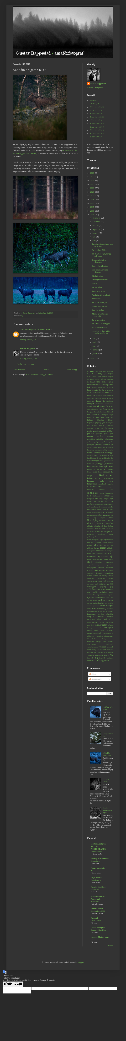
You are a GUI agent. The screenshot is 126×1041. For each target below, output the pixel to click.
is (93, 463)
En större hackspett (99, 302)
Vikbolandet (101, 649)
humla (96, 455)
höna (101, 461)
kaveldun (110, 469)
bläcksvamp (104, 385)
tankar (102, 622)
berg (100, 374)
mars (95, 346)
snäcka (100, 581)
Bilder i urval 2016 (97, 130)
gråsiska (90, 433)
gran (103, 423)
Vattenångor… (96, 880)
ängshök (102, 658)
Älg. (92, 870)
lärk (95, 501)
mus (106, 512)
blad (88, 379)
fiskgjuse (90, 412)
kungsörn (110, 484)
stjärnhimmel (101, 595)
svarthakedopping (99, 608)
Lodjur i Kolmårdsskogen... (107, 810)
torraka (89, 630)
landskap (92, 492)
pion (105, 531)
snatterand (90, 581)
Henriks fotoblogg (98, 887)
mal (88, 507)
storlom (101, 600)
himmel (90, 453)
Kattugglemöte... (97, 851)
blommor (97, 379)
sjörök (89, 559)
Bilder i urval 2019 (97, 120)
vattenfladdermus (92, 647)
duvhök (89, 406)
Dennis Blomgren (98, 927)
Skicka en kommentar (25, 364)
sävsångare (91, 619)
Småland (110, 576)
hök (90, 461)
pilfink (92, 531)
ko (112, 472)
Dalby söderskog (107, 398)
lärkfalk (100, 501)
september (97, 229)
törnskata (90, 641)
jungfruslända (109, 464)
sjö (111, 556)
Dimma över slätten (99, 327)
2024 (92, 180)
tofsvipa (90, 628)
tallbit (111, 619)
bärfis (111, 393)
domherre (109, 401)
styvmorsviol (109, 603)
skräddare (109, 567)
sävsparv (110, 617)
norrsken (102, 520)
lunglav (106, 499)
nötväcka (104, 526)
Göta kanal (101, 447)
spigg (111, 587)
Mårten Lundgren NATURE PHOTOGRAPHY (98, 846)
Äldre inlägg (72, 370)
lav (91, 496)
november (97, 222)
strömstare (100, 603)
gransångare (109, 423)
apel (97, 371)
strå (94, 603)
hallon (108, 447)
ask (101, 371)
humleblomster (104, 455)
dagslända (98, 398)
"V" (92, 939)
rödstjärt (110, 548)
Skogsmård (95, 889)
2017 (92, 207)
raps (101, 539)
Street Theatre (96, 921)
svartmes (90, 611)
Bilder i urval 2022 (97, 110)
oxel (107, 529)
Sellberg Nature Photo (100, 858)
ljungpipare (90, 499)
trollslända (91, 633)
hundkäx (90, 458)
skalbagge (95, 559)
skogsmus (109, 562)
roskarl (104, 542)
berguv (110, 374)
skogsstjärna (91, 567)
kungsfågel (102, 484)
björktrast (105, 376)
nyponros (110, 520)
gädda (111, 442)
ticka (88, 625)
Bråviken (102, 390)
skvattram (90, 570)
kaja (88, 466)
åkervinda (90, 658)
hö (88, 461)
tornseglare (109, 628)
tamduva (95, 622)
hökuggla (96, 461)
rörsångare (110, 551)
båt (103, 393)
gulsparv (97, 442)
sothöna (102, 584)
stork (95, 600)
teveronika (109, 622)
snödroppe (110, 581)
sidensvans (91, 556)
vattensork (110, 647)
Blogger (81, 962)
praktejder (90, 534)
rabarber (110, 537)
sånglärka (109, 614)
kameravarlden (97, 908)
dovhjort (90, 404)
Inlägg (92, 674)
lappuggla (109, 493)
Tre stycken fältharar (100, 250)
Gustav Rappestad (27, 348)
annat (92, 371)
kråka (102, 481)
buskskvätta (97, 393)
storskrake (109, 600)
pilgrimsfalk (99, 531)
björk (99, 376)
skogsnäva (99, 565)
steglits (110, 589)
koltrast (90, 478)
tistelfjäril (98, 625)
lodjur (101, 499)
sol (88, 584)
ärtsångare (110, 658)
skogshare (98, 562)
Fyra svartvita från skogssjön (99, 261)
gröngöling (91, 439)
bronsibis (110, 387)
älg (22, 316)
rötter (89, 554)
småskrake (90, 578)
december (97, 218)
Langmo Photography (100, 937)
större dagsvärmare (93, 606)
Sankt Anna (107, 553)
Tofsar (94, 283)
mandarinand (95, 507)
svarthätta (110, 608)
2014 (92, 358)
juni (94, 241)
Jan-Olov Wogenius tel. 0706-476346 (35, 329)
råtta (104, 545)
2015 (92, 215)
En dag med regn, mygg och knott (101, 255)
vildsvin (110, 649)
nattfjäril (102, 518)
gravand (94, 425)
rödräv (103, 547)
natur (111, 518)
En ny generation (98, 320)
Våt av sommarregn (99, 306)
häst (112, 458)
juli (94, 237)
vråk (105, 652)
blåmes (110, 382)
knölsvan (106, 472)
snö (104, 581)
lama (111, 489)
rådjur (95, 545)
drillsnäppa (100, 404)
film (108, 409)
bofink (111, 385)
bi (87, 376)
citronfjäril (99, 395)
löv (112, 501)
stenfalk (95, 592)
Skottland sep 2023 (98, 911)
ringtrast (98, 542)
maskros (104, 507)
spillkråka (91, 589)
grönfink (110, 436)
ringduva (90, 542)
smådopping (103, 576)
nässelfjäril (109, 523)
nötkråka (90, 526)
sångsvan (90, 616)
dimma (98, 401)
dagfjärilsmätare (108, 395)
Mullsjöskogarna (98, 512)
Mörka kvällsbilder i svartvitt (100, 315)
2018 (92, 203)
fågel (107, 417)
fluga (111, 415)
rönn (98, 551)
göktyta (89, 447)
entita (100, 409)
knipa (95, 472)
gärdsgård (90, 444)
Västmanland (99, 655)
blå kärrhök (91, 382)
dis (104, 401)
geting (99, 423)
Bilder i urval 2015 (97, 133)
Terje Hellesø (96, 877)
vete (88, 650)
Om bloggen (94, 104)
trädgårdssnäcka (108, 633)
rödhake (96, 548)
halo (111, 447)
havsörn (110, 450)
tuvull (101, 639)
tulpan (89, 639)
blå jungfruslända (107, 379)
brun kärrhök (92, 390)
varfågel (98, 641)
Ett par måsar (97, 287)
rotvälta (110, 542)
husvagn (101, 458)
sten (88, 592)
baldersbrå (90, 374)
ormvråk (98, 529)
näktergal (100, 523)
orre (103, 529)
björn (111, 376)
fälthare (90, 420)
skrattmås (101, 567)
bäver (89, 395)
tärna (111, 639)
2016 (92, 211)
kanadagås (104, 466)
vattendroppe (91, 644)
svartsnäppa (103, 611)
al (88, 371)
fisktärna (103, 412)
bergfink (104, 374)
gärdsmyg (98, 444)
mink (99, 509)
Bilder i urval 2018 (97, 124)
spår (102, 589)
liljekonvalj (96, 496)
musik (110, 512)
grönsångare (109, 439)
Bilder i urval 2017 (97, 127)
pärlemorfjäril (91, 537)
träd (100, 633)
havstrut (98, 450)
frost (103, 417)
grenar (101, 425)
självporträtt (103, 556)
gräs (111, 433)
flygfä (89, 417)
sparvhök (110, 584)
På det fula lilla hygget (101, 324)
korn (96, 478)
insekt (89, 464)
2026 (92, 173)
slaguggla (99, 573)
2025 (92, 177)
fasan (105, 409)
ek (98, 406)
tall (105, 619)
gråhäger (110, 431)
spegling (103, 587)
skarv (101, 559)
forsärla (96, 417)
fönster (110, 420)
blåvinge (97, 385)
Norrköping (92, 520)
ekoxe (108, 406)
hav (93, 450)
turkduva (95, 639)
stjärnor (110, 595)
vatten (110, 641)
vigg (95, 650)
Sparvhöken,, (95, 861)
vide (91, 650)
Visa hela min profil (95, 88)
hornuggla (109, 452)
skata (106, 559)
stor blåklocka (100, 597)
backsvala (110, 371)
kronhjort (90, 481)
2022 (92, 188)
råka (101, 545)
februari (96, 350)
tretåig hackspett (106, 630)
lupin (111, 499)
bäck (107, 393)
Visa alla (110, 945)
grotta (97, 428)
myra (94, 515)
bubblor (89, 393)
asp (104, 371)
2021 (92, 192)
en (88, 409)
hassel (89, 450)
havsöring (104, 450)
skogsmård (90, 565)
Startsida (46, 370)
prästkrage (101, 534)
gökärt (95, 447)
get (96, 423)
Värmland (90, 655)
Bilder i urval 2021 (97, 114)
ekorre (102, 406)
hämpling (107, 458)
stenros (111, 592)
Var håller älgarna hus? (101, 295)
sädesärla (100, 616)
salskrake (99, 554)
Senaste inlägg (19, 370)
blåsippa (90, 384)
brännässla (110, 390)
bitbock (94, 376)
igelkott (106, 461)
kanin (111, 466)
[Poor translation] (18, 984)
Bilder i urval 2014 (97, 137)
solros (92, 584)
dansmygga (90, 401)
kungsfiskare (92, 484)
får (112, 417)
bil (90, 376)
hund (111, 455)
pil (88, 531)
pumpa (111, 534)
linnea (106, 496)
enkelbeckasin (93, 409)
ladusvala (102, 489)
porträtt (110, 531)
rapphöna (96, 539)
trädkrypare (90, 636)
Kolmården (106, 475)
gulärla (104, 442)
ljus (96, 499)
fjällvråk (110, 412)
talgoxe (99, 619)
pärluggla (102, 537)
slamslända (109, 573)
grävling (100, 436)
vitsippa (100, 652)
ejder (95, 406)
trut (96, 633)
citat (93, 395)
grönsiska (99, 439)
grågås (89, 431)
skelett (111, 559)
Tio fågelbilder (98, 276)
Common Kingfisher (98, 930)
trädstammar (108, 636)
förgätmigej (90, 423)
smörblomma (101, 578)
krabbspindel (108, 478)
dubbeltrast (109, 404)
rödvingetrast (91, 551)
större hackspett (106, 606)
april (95, 342)
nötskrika (97, 526)
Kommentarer (95, 679)
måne (105, 515)
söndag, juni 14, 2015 (28, 340)
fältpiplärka (100, 420)
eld (112, 406)
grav (88, 425)
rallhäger (90, 539)
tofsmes (110, 625)
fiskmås (97, 412)
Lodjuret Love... (106, 780)
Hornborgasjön (99, 453)
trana (96, 630)
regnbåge (110, 539)
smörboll (110, 578)
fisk (112, 409)
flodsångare (104, 415)
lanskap (102, 493)
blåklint (104, 382)
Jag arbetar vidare (99, 291)
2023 (92, 184)
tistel (92, 625)
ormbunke (90, 529)
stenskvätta (91, 595)
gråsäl (106, 433)
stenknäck (103, 592)
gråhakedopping (99, 431)
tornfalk (98, 628)
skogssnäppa (109, 565)
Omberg (110, 526)
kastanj (89, 469)
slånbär (89, 576)
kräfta (111, 481)
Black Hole (95, 901)
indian (111, 461)
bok (88, 387)
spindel (97, 589)
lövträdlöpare (99, 504)
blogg (92, 379)
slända (95, 576)
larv (88, 496)
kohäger (89, 476)
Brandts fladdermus (98, 387)
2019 (92, 199)
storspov (90, 603)
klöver (89, 472)
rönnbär (103, 551)
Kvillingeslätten (94, 486)
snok (96, 581)
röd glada (110, 545)
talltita (89, 622)
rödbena (90, 548)
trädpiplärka (99, 636)
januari (95, 353)
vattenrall (102, 647)
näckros (90, 523)
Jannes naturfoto (98, 868)
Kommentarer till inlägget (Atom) (39, 374)
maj (94, 338)
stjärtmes (90, 597)
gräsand (90, 436)
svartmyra (96, 611)
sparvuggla (91, 586)
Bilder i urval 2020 (97, 117)
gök (112, 444)
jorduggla (99, 463)
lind (102, 496)
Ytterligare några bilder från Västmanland (101, 332)
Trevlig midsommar (99, 280)
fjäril (88, 415)
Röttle (93, 554)
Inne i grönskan (98, 310)
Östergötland (103, 660)
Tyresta (106, 639)
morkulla (110, 509)
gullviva (89, 442)
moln (104, 509)
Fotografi (94, 918)
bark (96, 374)
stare (106, 589)
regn (105, 539)
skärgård (90, 573)
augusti (96, 233)
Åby (111, 655)
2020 (92, 196)
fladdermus (95, 415)
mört (108, 515)
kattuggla (101, 469)
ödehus (90, 661)
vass (104, 641)
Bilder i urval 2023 (97, 107)
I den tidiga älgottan (100, 266)
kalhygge (95, 466)
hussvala (95, 458)
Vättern (106, 655)
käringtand (90, 489)
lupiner (89, 501)
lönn (106, 501)
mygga (89, 515)
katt (94, 469)
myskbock (99, 515)
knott (100, 472)
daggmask (90, 398)
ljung (111, 496)
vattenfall (109, 644)
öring (95, 661)
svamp (89, 608)
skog (89, 562)
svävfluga (101, 614)
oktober (96, 225)
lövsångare (91, 504)
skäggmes (109, 570)
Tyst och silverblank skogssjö (100, 271)
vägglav (110, 652)
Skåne (96, 570)
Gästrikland (106, 444)
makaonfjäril (108, 504)
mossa (89, 512)
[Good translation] (8, 984)
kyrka (111, 487)
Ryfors (89, 545)
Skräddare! (96, 299)
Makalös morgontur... (107, 754)
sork (96, 584)
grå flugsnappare (107, 428)
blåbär (98, 382)
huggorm (90, 455)
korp (100, 478)
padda (111, 529)
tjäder (104, 625)
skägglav (102, 570)
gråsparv (99, 433)
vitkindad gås (91, 652)
